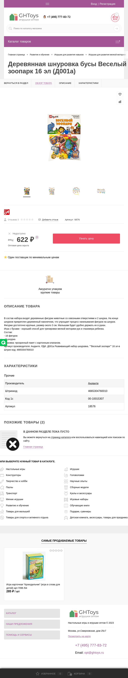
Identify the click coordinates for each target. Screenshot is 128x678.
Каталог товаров (64, 41)
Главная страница (33, 446)
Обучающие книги (77, 505)
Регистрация (107, 4)
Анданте (93, 383)
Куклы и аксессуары (78, 493)
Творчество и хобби (13, 481)
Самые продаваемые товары (64, 540)
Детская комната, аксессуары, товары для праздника (96, 517)
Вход (94, 4)
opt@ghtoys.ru (94, 652)
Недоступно (17, 233)
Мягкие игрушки (11, 499)
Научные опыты (75, 481)
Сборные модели (76, 487)
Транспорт (8, 493)
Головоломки (74, 475)
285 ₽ (13, 591)
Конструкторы (10, 475)
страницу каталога (61, 437)
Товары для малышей (15, 511)
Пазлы (6, 487)
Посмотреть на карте (79, 636)
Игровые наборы (76, 499)
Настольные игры (12, 469)
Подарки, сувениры (77, 511)
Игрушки (71, 469)
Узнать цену (86, 238)
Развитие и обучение (14, 505)
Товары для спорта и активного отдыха (24, 517)
